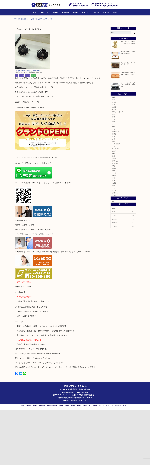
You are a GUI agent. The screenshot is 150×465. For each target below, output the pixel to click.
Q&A (90, 460)
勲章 (113, 208)
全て (16, 130)
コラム (114, 250)
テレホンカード (117, 201)
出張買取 (67, 460)
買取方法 (96, 12)
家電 (113, 221)
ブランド (21, 130)
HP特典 (75, 12)
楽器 (113, 233)
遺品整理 (79, 460)
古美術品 (115, 216)
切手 (113, 196)
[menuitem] (35, 12)
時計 (113, 177)
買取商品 (55, 12)
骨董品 (114, 213)
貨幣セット (115, 189)
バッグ (114, 169)
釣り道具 (115, 230)
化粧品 (114, 238)
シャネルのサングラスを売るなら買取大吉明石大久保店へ (128, 139)
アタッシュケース (117, 167)
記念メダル (115, 186)
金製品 (114, 162)
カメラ (114, 179)
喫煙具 (114, 223)
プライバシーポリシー (104, 460)
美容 (113, 240)
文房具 (114, 228)
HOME (35, 12)
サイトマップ (115, 460)
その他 (115, 12)
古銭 (113, 191)
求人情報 (95, 460)
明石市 (33, 130)
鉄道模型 (115, 218)
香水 (113, 235)
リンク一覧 (123, 460)
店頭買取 (61, 460)
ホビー (114, 243)
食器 (113, 181)
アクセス (85, 460)
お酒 (113, 194)
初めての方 (44, 12)
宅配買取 (73, 460)
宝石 (113, 159)
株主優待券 (115, 203)
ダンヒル (27, 130)
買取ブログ (85, 12)
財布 (113, 172)
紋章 (113, 211)
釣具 (113, 152)
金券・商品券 (116, 199)
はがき (114, 206)
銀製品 (114, 164)
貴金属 (114, 157)
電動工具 (115, 226)
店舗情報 (106, 12)
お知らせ (115, 248)
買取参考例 (65, 12)
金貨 (113, 184)
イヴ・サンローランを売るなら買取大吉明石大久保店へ (128, 98)
